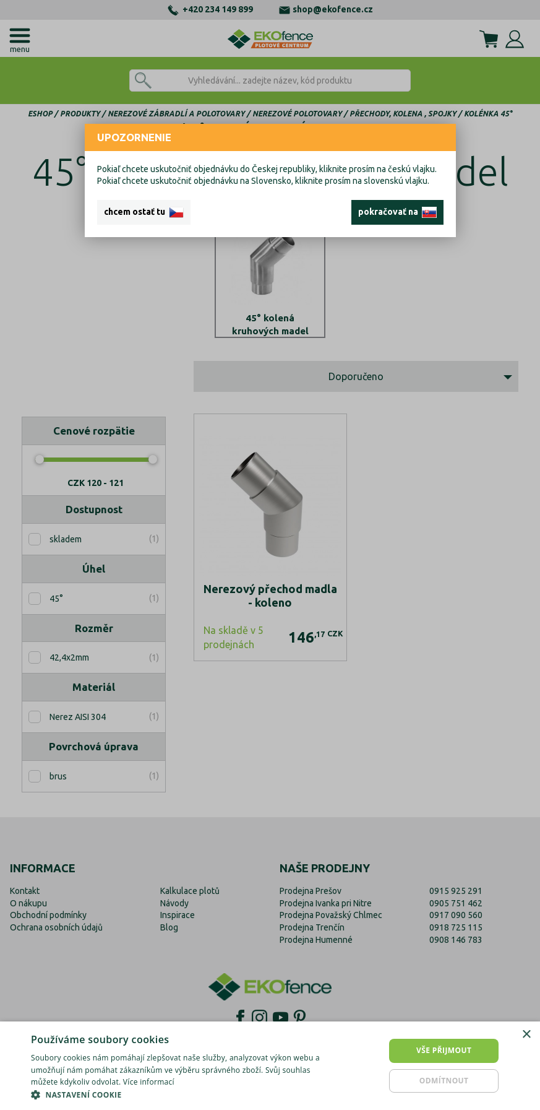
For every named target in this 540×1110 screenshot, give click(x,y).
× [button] (526, 1034)
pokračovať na (397, 212)
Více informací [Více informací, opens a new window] (148, 1082)
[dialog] (270, 1065)
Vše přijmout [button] (443, 1050)
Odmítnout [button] (444, 1080)
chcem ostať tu (144, 212)
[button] (184, 1094)
